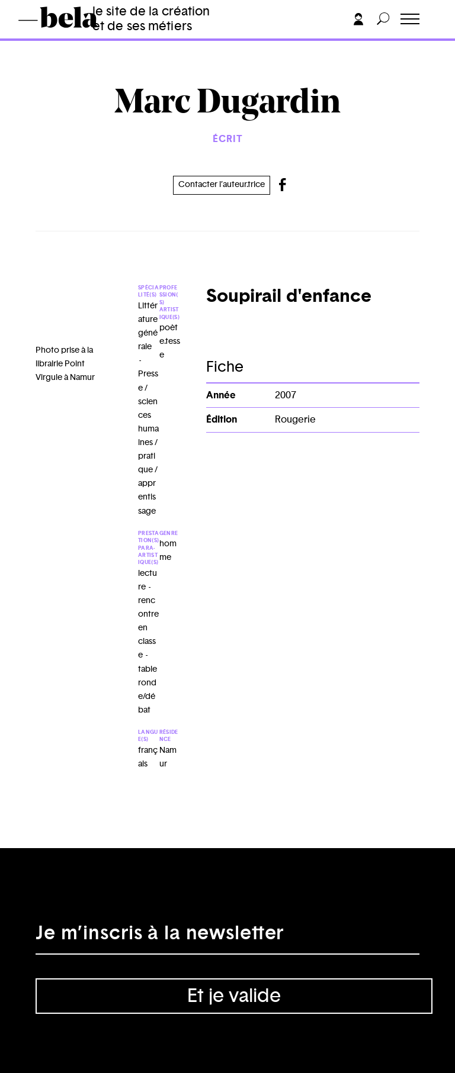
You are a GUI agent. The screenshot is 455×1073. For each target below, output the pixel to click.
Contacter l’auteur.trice (221, 185)
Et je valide (234, 996)
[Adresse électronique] (227, 937)
